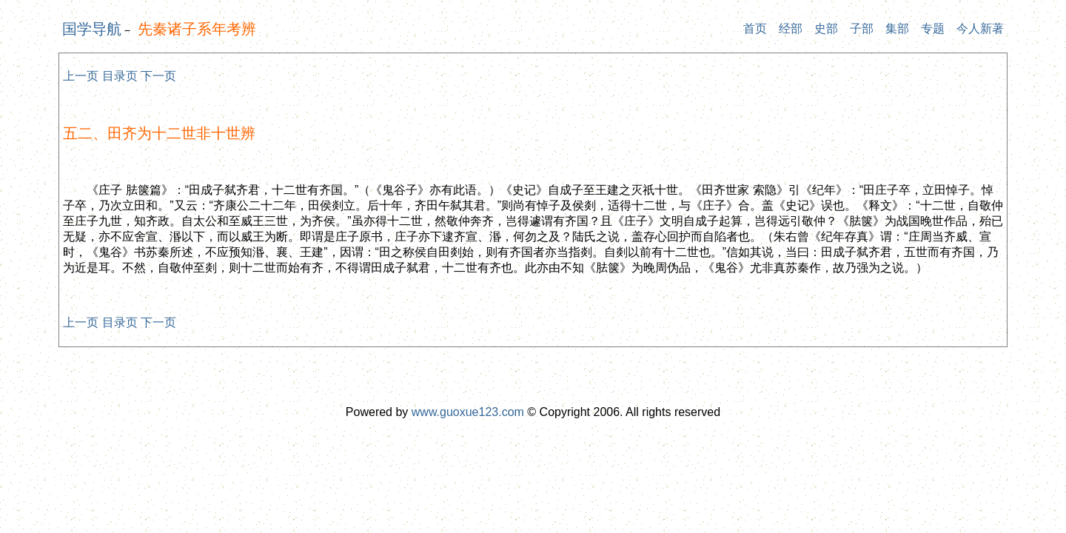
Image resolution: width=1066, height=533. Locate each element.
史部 (826, 28)
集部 (897, 28)
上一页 (80, 76)
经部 (790, 28)
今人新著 (980, 28)
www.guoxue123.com (468, 412)
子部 (862, 28)
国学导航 (91, 29)
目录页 (120, 76)
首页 (755, 28)
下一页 (158, 76)
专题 (933, 28)
